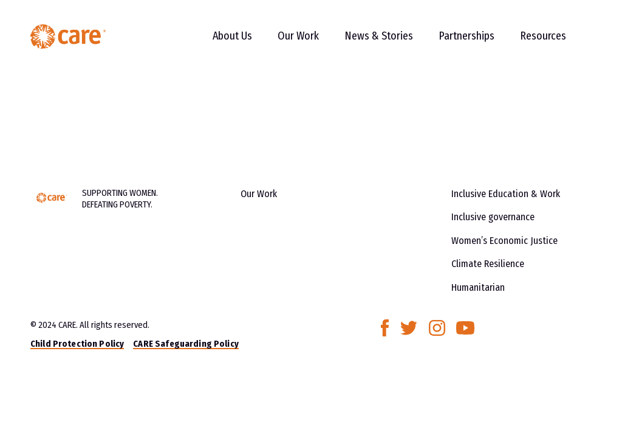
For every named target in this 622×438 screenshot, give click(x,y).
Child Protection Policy (77, 343)
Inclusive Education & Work (505, 194)
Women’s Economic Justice (504, 240)
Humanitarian (478, 287)
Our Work (298, 36)
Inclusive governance (493, 217)
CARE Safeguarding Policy (185, 343)
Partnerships (466, 36)
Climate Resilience (487, 263)
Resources (543, 36)
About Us (232, 36)
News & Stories (378, 36)
